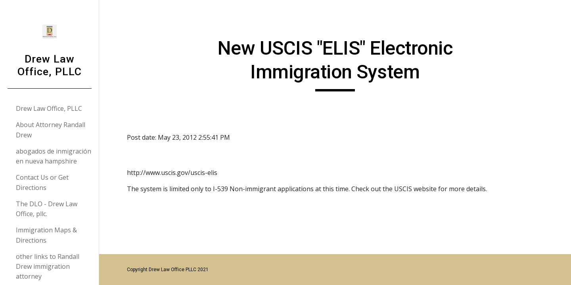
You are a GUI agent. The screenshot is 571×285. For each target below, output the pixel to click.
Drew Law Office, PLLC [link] (49, 108)
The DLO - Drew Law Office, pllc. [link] (46, 209)
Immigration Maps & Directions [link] (46, 235)
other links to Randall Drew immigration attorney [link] (47, 266)
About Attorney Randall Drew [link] (50, 129)
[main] (335, 64)
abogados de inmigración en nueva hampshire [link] (53, 156)
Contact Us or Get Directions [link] (42, 182)
